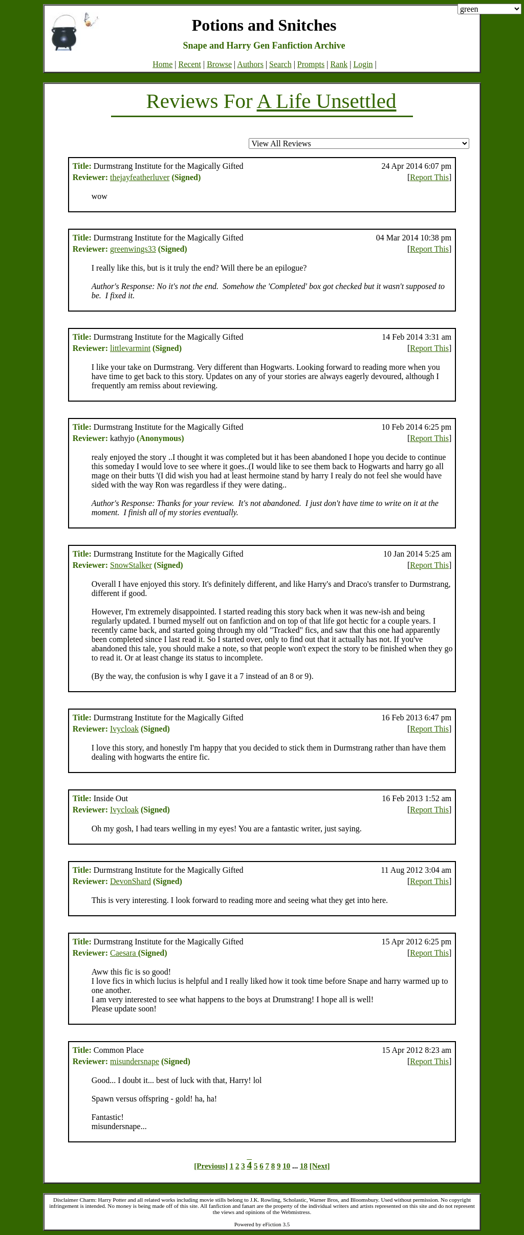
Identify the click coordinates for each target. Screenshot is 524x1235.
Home (162, 64)
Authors (250, 64)
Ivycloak (124, 728)
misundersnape (134, 1061)
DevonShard (130, 881)
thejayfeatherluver (139, 177)
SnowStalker (131, 565)
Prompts (310, 64)
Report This (429, 177)
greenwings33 (133, 249)
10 (286, 1166)
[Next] (320, 1166)
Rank (338, 64)
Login (363, 64)
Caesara (124, 953)
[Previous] (211, 1166)
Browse (219, 64)
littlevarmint (130, 348)
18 (304, 1166)
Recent (190, 64)
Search (280, 64)
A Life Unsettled (327, 101)
